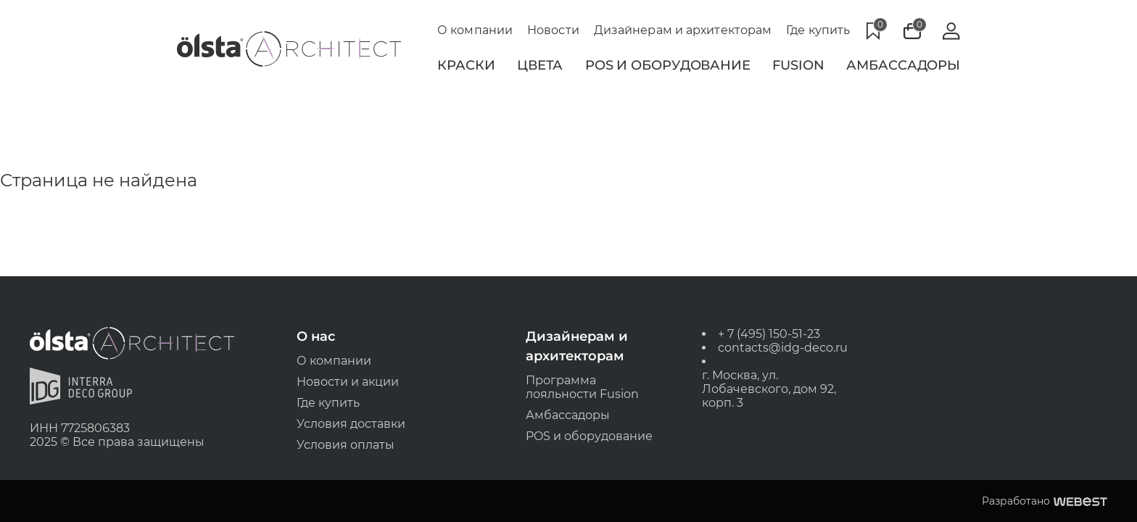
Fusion (798, 65)
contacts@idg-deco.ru (782, 347)
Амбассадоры (903, 65)
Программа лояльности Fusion (582, 386)
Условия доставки (351, 424)
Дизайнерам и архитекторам (683, 30)
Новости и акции (348, 381)
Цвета (540, 65)
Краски (466, 65)
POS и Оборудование (668, 65)
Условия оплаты (346, 445)
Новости (553, 30)
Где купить (818, 30)
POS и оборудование (589, 436)
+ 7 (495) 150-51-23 (768, 333)
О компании (475, 30)
